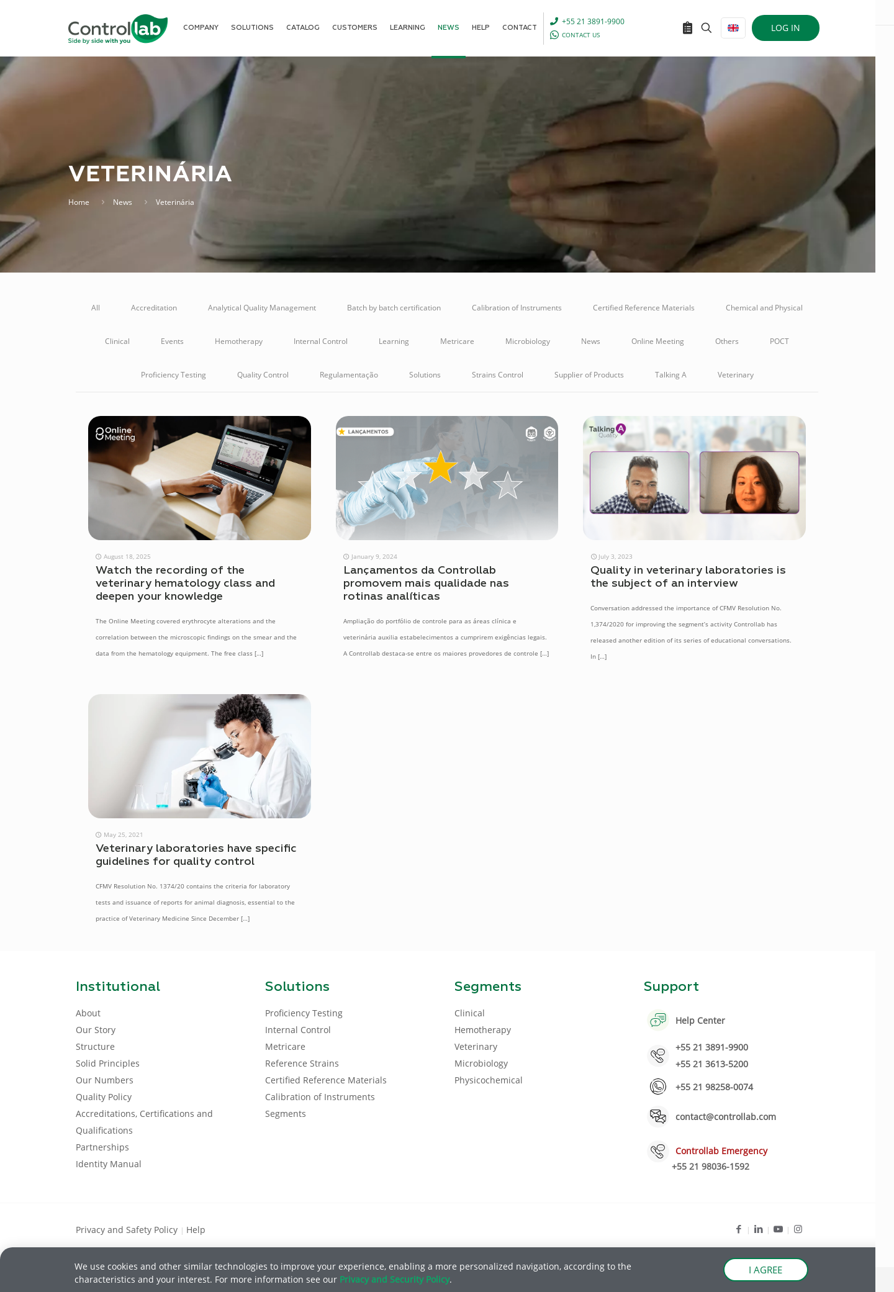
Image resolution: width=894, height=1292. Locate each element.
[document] (447, 646)
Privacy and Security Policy (394, 1281)
